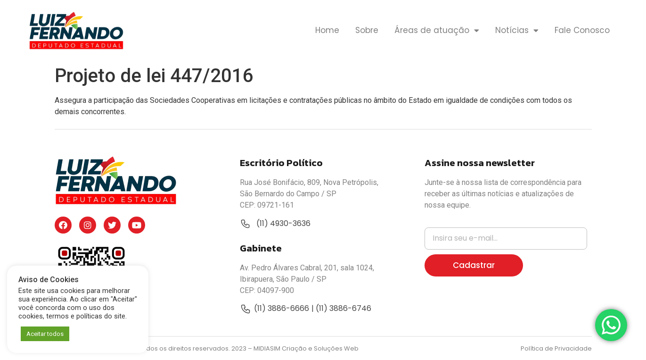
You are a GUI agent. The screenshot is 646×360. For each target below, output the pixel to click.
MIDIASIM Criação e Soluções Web (306, 348)
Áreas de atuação (436, 30)
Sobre (366, 30)
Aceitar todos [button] (45, 333)
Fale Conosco (582, 30)
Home (327, 30)
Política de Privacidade (556, 348)
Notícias (517, 30)
